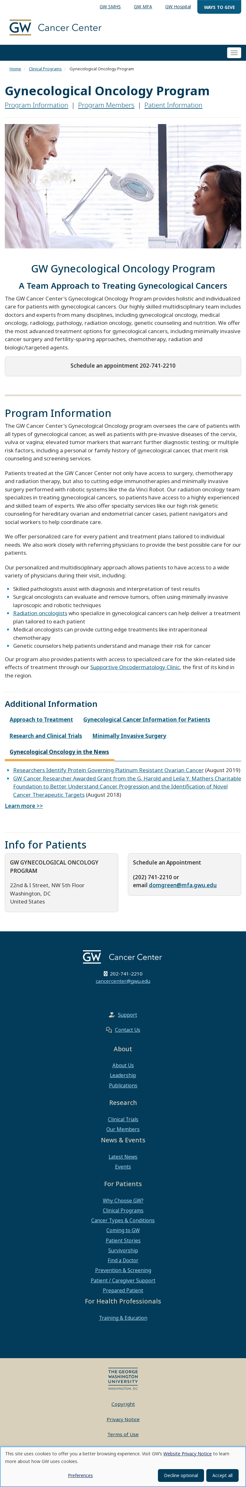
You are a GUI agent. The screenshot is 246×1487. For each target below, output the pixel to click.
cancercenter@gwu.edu (123, 981)
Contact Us (127, 1030)
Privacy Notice (123, 1419)
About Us (123, 1065)
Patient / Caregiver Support (123, 1280)
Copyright (123, 1404)
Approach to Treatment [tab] (41, 719)
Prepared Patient (123, 1290)
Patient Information (173, 104)
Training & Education (123, 1318)
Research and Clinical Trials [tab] (46, 736)
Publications (123, 1085)
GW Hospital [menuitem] (178, 7)
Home (15, 69)
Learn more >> (24, 806)
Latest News (123, 1157)
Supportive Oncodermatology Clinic (135, 667)
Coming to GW (123, 1230)
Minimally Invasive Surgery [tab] (129, 736)
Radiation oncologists (40, 613)
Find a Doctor (123, 1260)
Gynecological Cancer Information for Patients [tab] (146, 719)
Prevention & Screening (123, 1270)
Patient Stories (123, 1240)
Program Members (106, 104)
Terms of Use (123, 1434)
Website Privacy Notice (187, 1454)
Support (127, 1015)
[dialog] (123, 1466)
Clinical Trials (123, 1119)
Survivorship (123, 1250)
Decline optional (181, 1475)
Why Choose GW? (123, 1200)
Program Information (36, 104)
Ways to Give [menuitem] (219, 7)
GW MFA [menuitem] (143, 7)
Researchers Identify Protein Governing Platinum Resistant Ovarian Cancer (108, 770)
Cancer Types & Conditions (123, 1220)
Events (123, 1166)
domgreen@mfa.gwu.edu (183, 885)
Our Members (123, 1129)
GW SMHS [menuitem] (110, 7)
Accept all (222, 1475)
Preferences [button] (80, 1475)
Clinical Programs (45, 69)
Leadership (123, 1075)
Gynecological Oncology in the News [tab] (59, 751)
